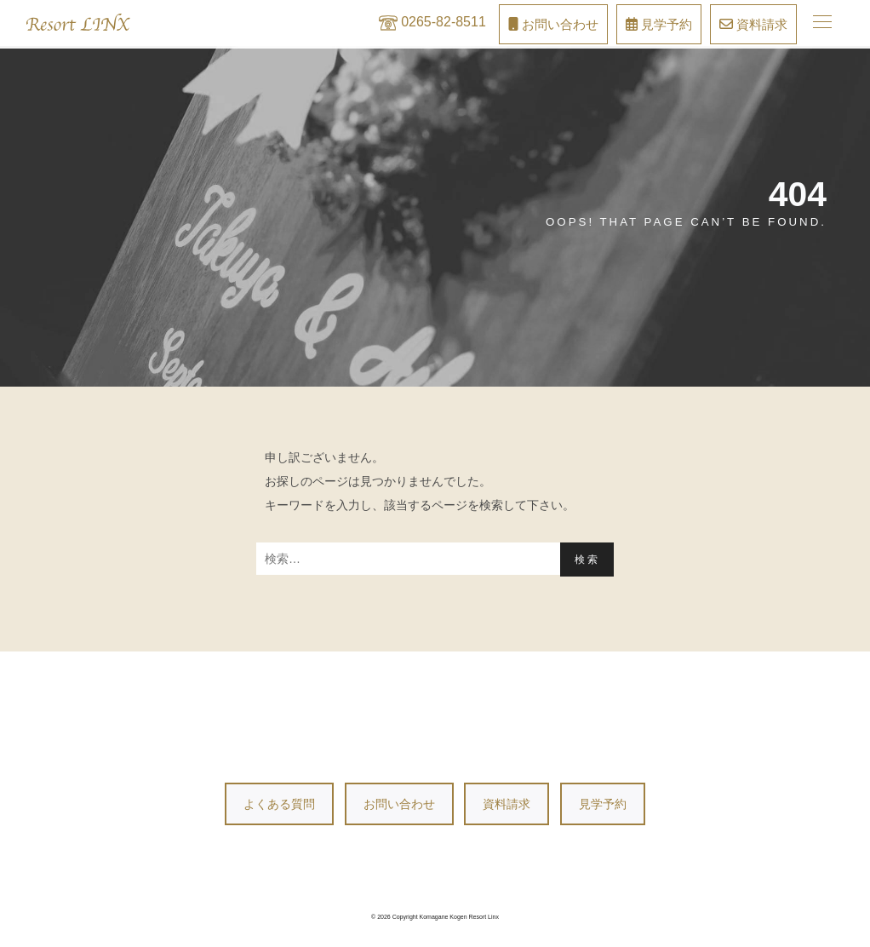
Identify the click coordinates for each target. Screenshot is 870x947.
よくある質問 (279, 804)
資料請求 (506, 804)
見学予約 (603, 804)
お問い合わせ (399, 804)
